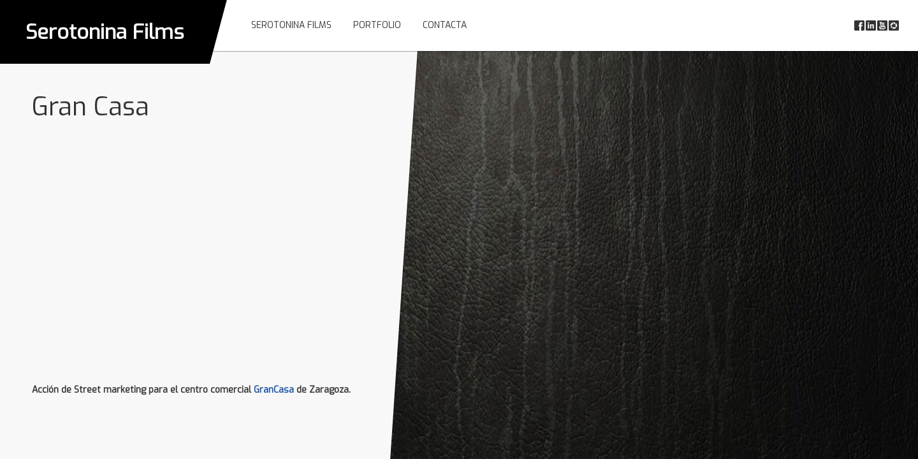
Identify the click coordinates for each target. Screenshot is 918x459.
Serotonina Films (105, 31)
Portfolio (377, 25)
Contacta (445, 25)
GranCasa (274, 390)
